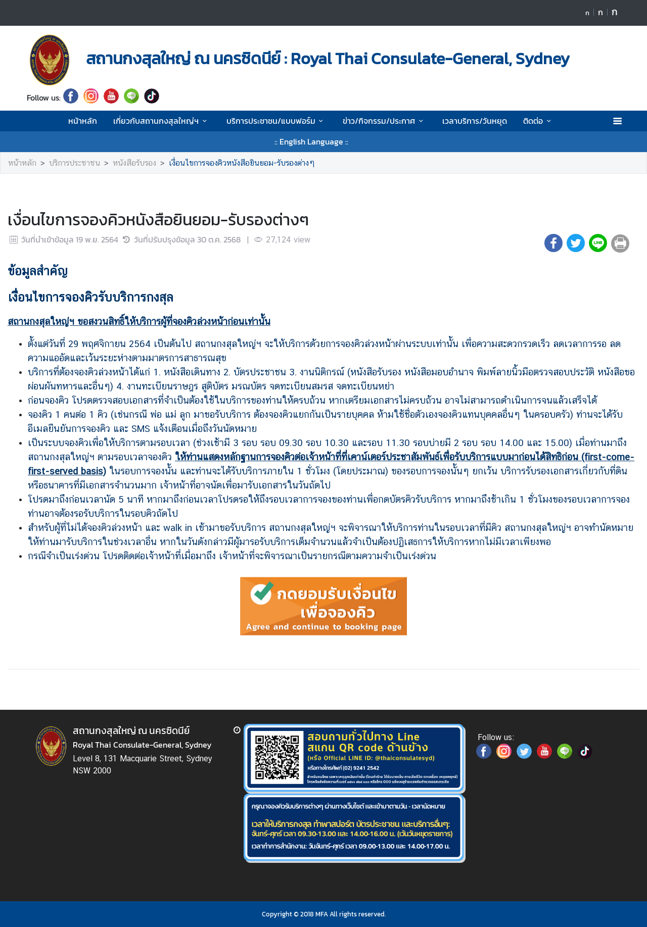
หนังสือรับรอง (134, 163)
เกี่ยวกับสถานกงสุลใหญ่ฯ (161, 121)
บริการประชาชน (74, 163)
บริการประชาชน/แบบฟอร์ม (276, 121)
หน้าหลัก (82, 121)
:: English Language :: (311, 141)
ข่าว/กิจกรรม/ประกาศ (384, 121)
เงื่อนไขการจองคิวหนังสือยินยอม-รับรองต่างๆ (242, 163)
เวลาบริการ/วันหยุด (474, 121)
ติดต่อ (538, 121)
